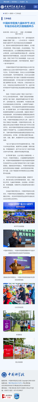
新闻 (11, 13)
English (22, 2)
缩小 (20, 34)
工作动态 (18, 13)
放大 (17, 34)
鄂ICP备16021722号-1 (16, 383)
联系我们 (14, 2)
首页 (6, 13)
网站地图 (6, 2)
